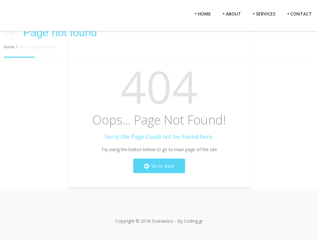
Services (264, 14)
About (232, 14)
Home (203, 14)
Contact (300, 14)
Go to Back (159, 166)
